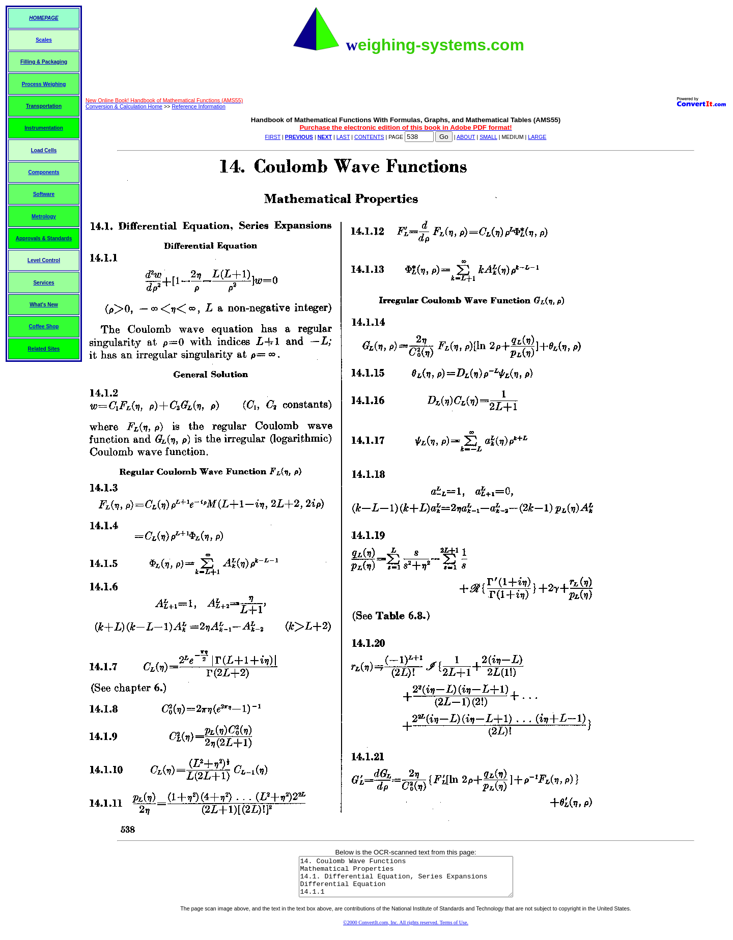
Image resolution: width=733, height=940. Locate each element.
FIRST (273, 137)
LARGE (537, 137)
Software (43, 194)
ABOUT (466, 137)
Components (43, 172)
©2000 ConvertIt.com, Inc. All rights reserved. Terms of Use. (405, 930)
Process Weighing (44, 84)
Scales (44, 40)
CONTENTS (369, 137)
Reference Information (198, 106)
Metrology (44, 216)
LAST (343, 137)
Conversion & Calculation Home (124, 106)
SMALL (488, 137)
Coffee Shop (44, 326)
